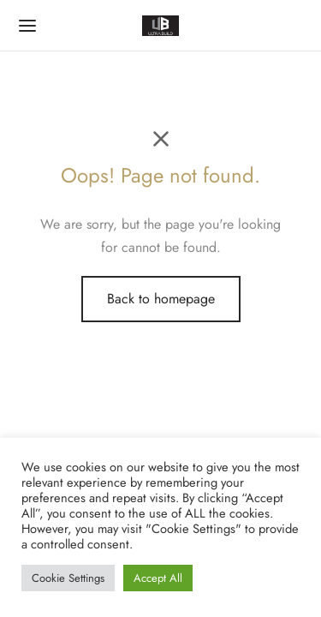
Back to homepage (161, 298)
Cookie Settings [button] (68, 578)
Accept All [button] (158, 578)
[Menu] (27, 25)
